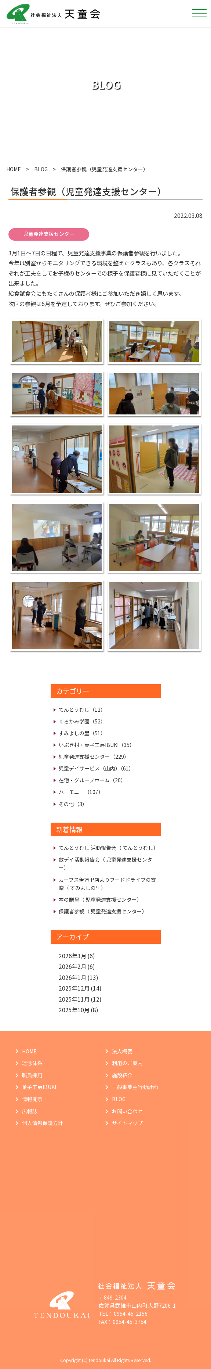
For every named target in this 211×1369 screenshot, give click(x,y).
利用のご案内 (127, 1063)
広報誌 (29, 1111)
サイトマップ (127, 1123)
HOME (13, 169)
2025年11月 (74, 999)
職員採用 (32, 1075)
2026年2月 (72, 966)
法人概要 (122, 1051)
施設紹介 (122, 1075)
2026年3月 (72, 956)
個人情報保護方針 (42, 1123)
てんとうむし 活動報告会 (109, 847)
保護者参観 (103, 911)
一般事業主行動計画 (135, 1086)
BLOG (41, 169)
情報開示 (32, 1099)
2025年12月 (74, 988)
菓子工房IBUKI (39, 1086)
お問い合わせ (127, 1111)
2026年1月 (72, 977)
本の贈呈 (100, 899)
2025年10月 (74, 1010)
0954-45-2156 (131, 1313)
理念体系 (32, 1063)
